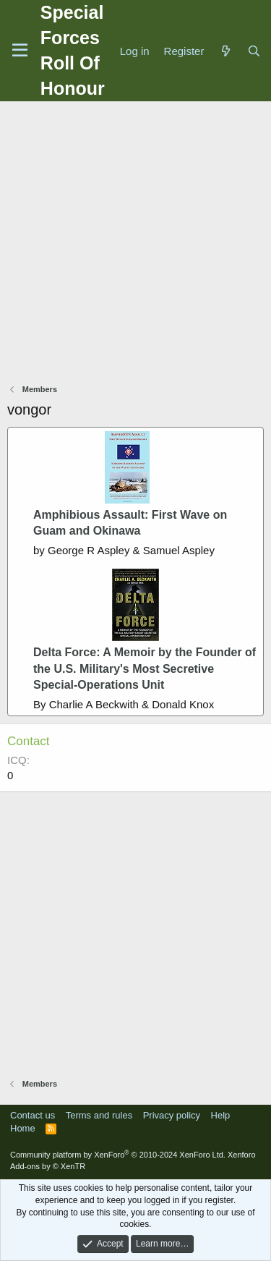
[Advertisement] (135, 244)
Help (221, 1115)
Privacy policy (171, 1115)
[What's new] (225, 51)
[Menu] (20, 51)
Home (22, 1128)
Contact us (32, 1115)
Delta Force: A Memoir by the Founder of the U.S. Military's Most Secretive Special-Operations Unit (144, 668)
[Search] (254, 51)
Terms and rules (99, 1115)
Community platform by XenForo (117, 1154)
